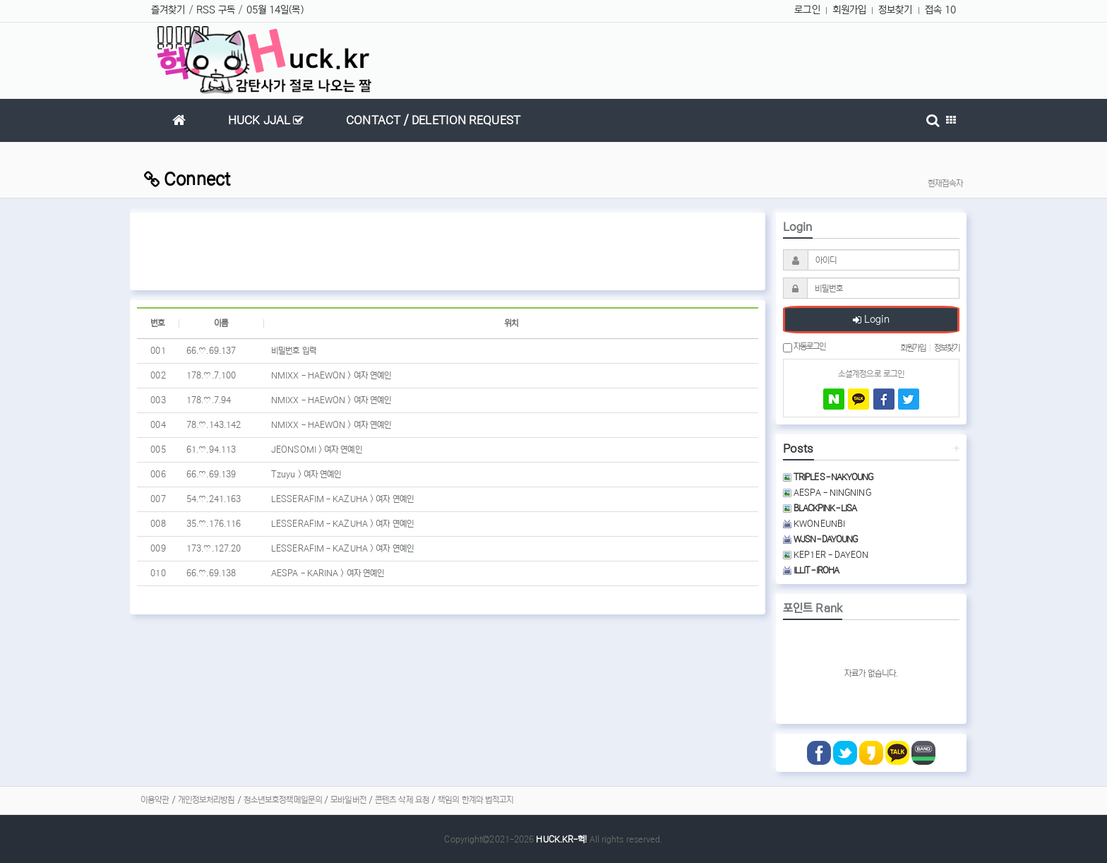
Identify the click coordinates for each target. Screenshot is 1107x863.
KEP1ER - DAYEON (826, 554)
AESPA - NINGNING (827, 492)
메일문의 (308, 799)
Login (871, 320)
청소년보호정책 (269, 799)
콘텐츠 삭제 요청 (402, 799)
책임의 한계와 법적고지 (475, 799)
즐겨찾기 (168, 10)
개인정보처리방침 (206, 799)
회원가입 (849, 10)
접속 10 (941, 10)
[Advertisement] (447, 251)
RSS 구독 (216, 10)
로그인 (807, 10)
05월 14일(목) (275, 10)
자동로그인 (804, 346)
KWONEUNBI (814, 523)
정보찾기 (895, 10)
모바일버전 (348, 799)
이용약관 (154, 799)
